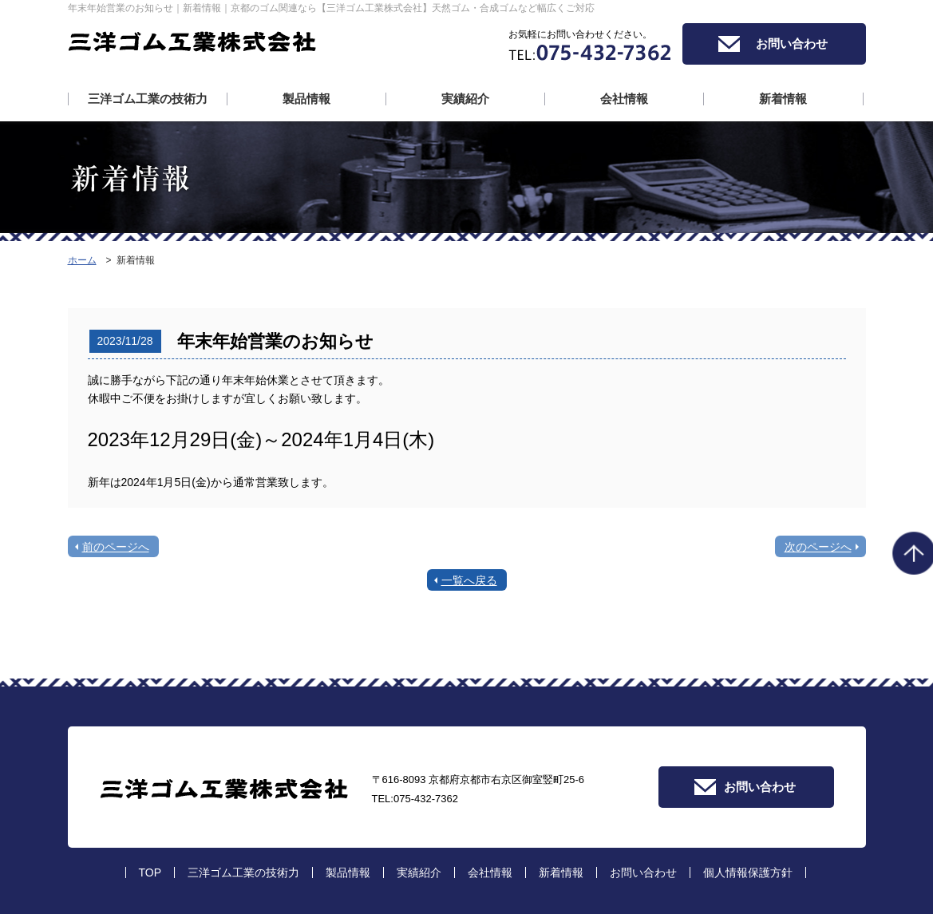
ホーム (82, 260)
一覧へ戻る (469, 580)
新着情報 (783, 99)
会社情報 (624, 99)
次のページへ (818, 546)
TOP (150, 872)
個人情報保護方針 (748, 872)
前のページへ (115, 546)
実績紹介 (465, 99)
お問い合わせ (792, 43)
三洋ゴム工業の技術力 (148, 99)
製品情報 (306, 99)
